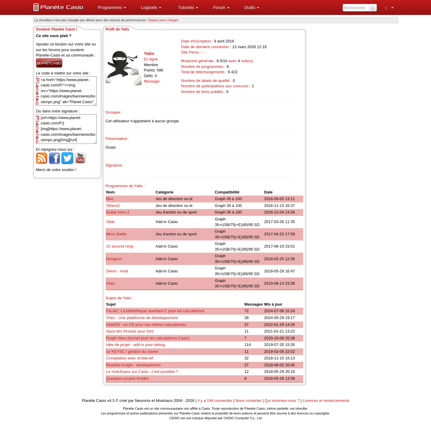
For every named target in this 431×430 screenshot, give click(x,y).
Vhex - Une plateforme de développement (142, 317)
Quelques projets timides (127, 378)
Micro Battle (116, 234)
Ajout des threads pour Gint (130, 331)
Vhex (110, 283)
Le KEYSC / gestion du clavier (132, 351)
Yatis (149, 53)
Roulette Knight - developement (133, 365)
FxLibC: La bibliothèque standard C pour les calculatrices (155, 311)
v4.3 (111, 400)
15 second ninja (119, 246)
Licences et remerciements (326, 400)
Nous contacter (248, 400)
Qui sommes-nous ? (282, 400)
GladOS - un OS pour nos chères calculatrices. (146, 324)
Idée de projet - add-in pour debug (135, 344)
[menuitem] (109, 7)
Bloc (110, 198)
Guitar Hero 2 (118, 212)
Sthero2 (113, 205)
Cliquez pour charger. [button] (163, 20)
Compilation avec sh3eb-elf (129, 358)
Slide (110, 221)
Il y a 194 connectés (215, 400)
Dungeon (114, 259)
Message (152, 81)
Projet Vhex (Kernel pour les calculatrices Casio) (148, 338)
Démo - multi (117, 271)
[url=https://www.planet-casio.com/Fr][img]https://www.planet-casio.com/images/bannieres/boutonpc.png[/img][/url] (66, 129)
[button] (109, 7)
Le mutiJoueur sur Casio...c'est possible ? (142, 371)
